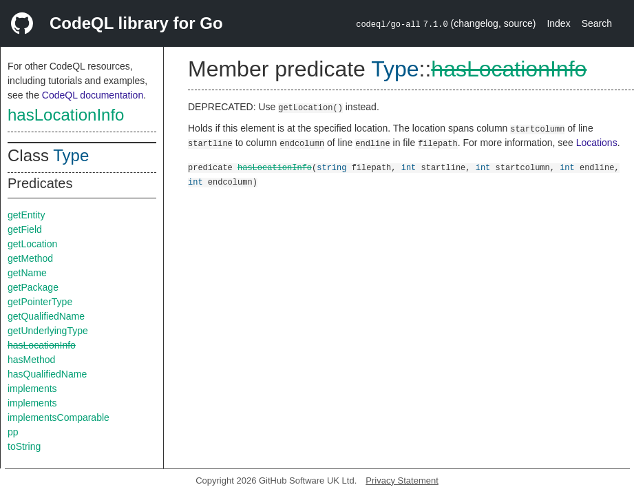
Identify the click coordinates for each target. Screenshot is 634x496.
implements (32, 388)
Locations (596, 142)
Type (71, 155)
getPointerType (40, 301)
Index (558, 23)
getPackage (33, 287)
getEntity (26, 214)
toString (24, 446)
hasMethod (31, 359)
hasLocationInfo (66, 114)
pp (13, 431)
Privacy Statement (402, 480)
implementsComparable (58, 417)
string (331, 167)
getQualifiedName (46, 316)
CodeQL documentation (92, 95)
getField (25, 229)
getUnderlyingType (48, 330)
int (408, 167)
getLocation (32, 243)
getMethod (30, 258)
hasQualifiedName (47, 374)
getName (27, 272)
